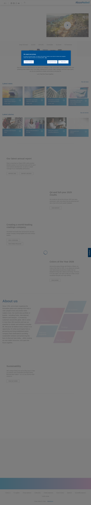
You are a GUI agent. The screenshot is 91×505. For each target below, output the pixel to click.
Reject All (63, 61)
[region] (46, 58)
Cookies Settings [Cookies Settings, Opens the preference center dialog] (29, 61)
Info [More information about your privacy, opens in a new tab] (46, 57)
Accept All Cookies (52, 61)
